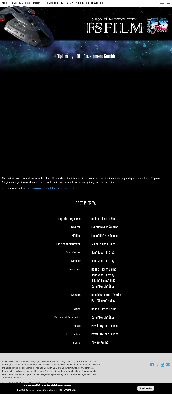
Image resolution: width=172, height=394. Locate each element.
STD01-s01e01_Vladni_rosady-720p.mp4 (50, 188)
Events (70, 3)
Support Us (82, 3)
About (5, 3)
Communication (54, 3)
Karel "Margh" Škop (103, 287)
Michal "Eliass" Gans (103, 244)
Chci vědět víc (66, 390)
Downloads (97, 3)
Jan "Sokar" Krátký (102, 253)
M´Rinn (76, 236)
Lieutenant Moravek (68, 244)
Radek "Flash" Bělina (103, 219)
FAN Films (24, 3)
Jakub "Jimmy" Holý (103, 281)
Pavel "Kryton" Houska (104, 326)
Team (14, 3)
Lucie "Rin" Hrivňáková (104, 236)
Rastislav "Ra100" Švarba (106, 295)
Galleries (37, 3)
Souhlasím (146, 388)
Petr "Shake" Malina (103, 301)
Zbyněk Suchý (99, 343)
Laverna (76, 227)
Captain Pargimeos (69, 219)
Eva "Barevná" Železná (104, 227)
